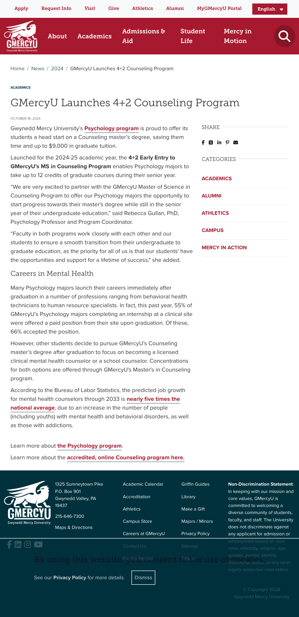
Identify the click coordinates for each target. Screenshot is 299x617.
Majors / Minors (197, 521)
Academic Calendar (143, 484)
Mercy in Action (224, 248)
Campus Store (137, 521)
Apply (21, 8)
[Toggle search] (284, 36)
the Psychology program (89, 445)
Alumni (175, 8)
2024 (57, 69)
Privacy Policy (195, 533)
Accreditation (136, 497)
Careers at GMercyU (144, 533)
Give (113, 8)
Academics (217, 179)
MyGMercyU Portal (219, 8)
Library (188, 497)
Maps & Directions (74, 527)
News (37, 69)
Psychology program (111, 128)
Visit (89, 8)
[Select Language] (269, 9)
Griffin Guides (195, 484)
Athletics (142, 8)
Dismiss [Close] (143, 577)
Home (18, 69)
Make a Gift (193, 509)
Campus (213, 230)
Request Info (56, 8)
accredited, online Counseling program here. (126, 457)
